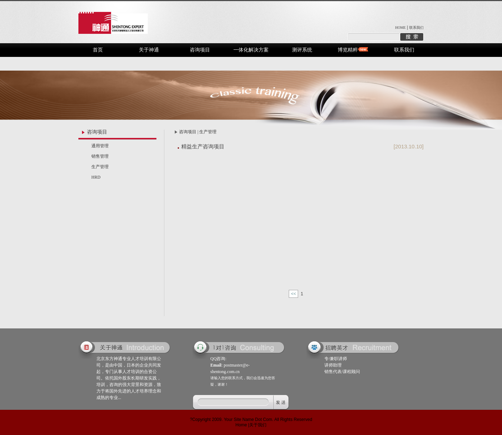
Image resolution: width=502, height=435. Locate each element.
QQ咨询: (218, 358)
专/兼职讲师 (335, 358)
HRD (95, 177)
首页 (98, 50)
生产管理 (100, 166)
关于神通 (149, 50)
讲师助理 (333, 365)
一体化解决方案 (251, 50)
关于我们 (257, 424)
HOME (400, 28)
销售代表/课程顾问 (342, 371)
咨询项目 (200, 50)
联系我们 (416, 28)
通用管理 (100, 145)
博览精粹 (348, 50)
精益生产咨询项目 (202, 146)
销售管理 (100, 156)
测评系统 (302, 50)
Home (241, 424)
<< (293, 293)
